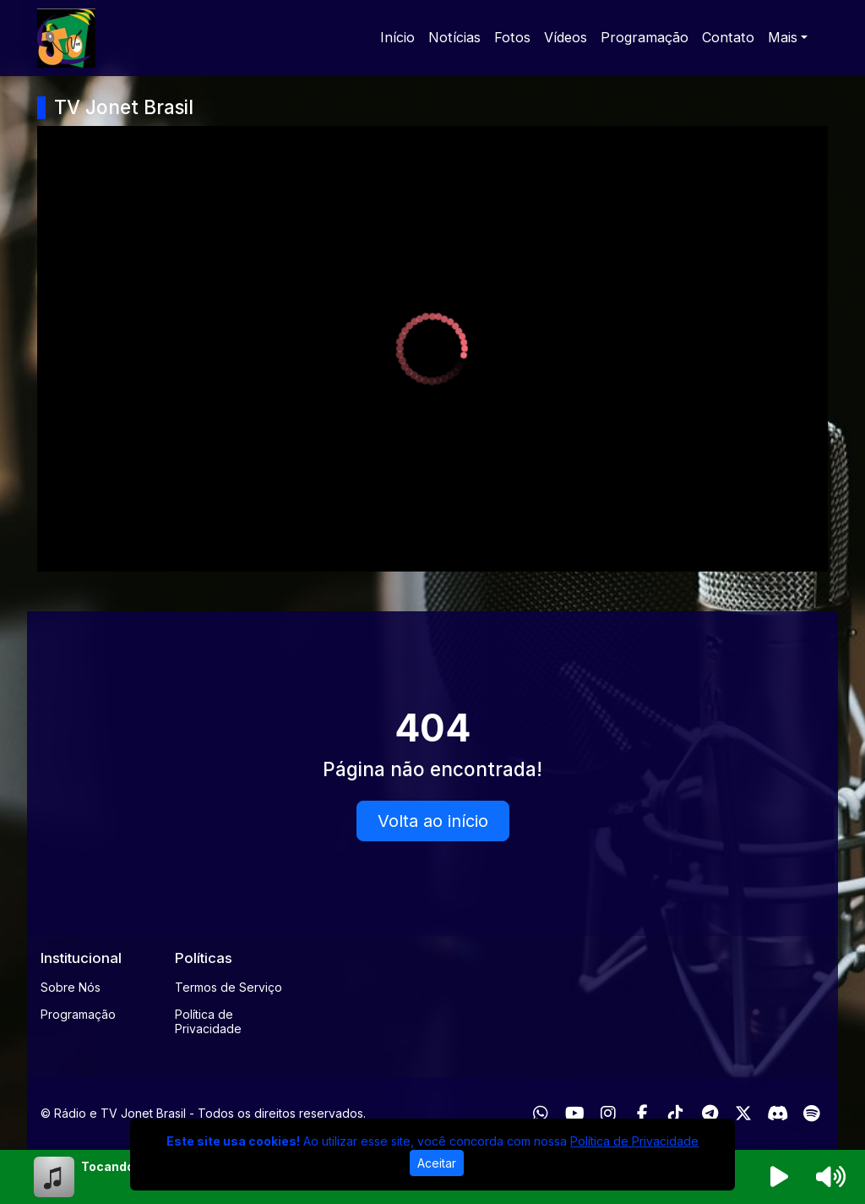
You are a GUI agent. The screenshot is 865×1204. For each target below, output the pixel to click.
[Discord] (777, 1113)
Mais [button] (782, 37)
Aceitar (436, 1163)
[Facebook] (642, 1113)
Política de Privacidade (208, 1021)
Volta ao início (433, 821)
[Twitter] (743, 1113)
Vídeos (565, 37)
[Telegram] (710, 1113)
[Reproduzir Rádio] (780, 1177)
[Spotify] (811, 1113)
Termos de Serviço (228, 987)
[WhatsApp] (540, 1113)
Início (397, 37)
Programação (644, 37)
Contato (728, 37)
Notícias (454, 37)
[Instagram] (608, 1113)
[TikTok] (675, 1113)
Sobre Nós (71, 987)
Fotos (512, 37)
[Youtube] (575, 1113)
